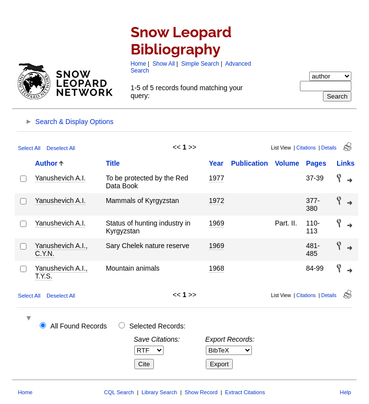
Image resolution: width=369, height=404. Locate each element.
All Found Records (78, 326)
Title (113, 163)
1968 (216, 268)
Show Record (201, 392)
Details (329, 148)
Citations (306, 148)
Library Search (159, 392)
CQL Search (119, 392)
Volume (287, 163)
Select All (29, 148)
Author (46, 163)
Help (345, 392)
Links (346, 163)
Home (138, 63)
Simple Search (200, 63)
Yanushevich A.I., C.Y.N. (61, 249)
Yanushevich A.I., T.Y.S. (61, 272)
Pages (316, 163)
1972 (216, 200)
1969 (216, 223)
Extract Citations (245, 392)
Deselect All (61, 148)
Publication (249, 163)
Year (216, 163)
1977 (216, 178)
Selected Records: (157, 326)
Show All (163, 63)
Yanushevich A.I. (60, 178)
